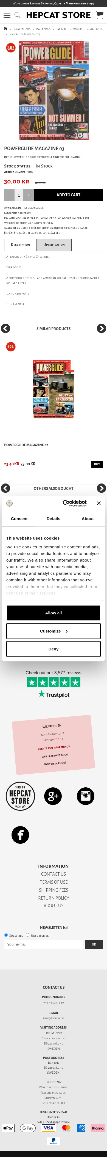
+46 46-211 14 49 (53, 1003)
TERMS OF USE (53, 882)
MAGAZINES (43, 29)
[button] (7, 15)
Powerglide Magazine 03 (24, 34)
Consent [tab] (19, 518)
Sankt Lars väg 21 (53, 1038)
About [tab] (88, 518)
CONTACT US (53, 874)
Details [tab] (53, 518)
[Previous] (5, 328)
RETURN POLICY (53, 898)
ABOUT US (53, 906)
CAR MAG (61, 29)
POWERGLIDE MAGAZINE (87, 29)
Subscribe (16, 936)
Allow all (53, 613)
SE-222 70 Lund (53, 1043)
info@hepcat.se (53, 1018)
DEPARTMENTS (21, 29)
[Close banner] (99, 503)
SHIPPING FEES (53, 890)
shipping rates (56, 1093)
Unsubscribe (40, 936)
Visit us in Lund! (55, 763)
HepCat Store (53, 1033)
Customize (53, 630)
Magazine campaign (17, 213)
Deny (54, 649)
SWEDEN (53, 1049)
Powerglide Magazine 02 (26, 445)
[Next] (101, 328)
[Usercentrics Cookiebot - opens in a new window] (65, 503)
